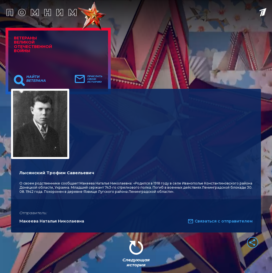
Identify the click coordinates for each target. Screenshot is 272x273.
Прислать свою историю (94, 79)
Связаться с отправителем (224, 221)
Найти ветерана (36, 79)
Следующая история (136, 262)
